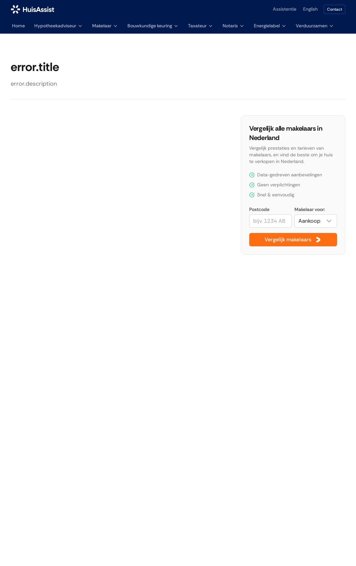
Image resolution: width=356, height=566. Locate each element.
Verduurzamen (315, 26)
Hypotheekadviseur (58, 26)
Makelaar (105, 26)
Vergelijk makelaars (293, 240)
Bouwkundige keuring (153, 26)
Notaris (234, 26)
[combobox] (315, 221)
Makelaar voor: (309, 209)
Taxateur (200, 26)
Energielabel (270, 26)
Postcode (259, 209)
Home (18, 26)
